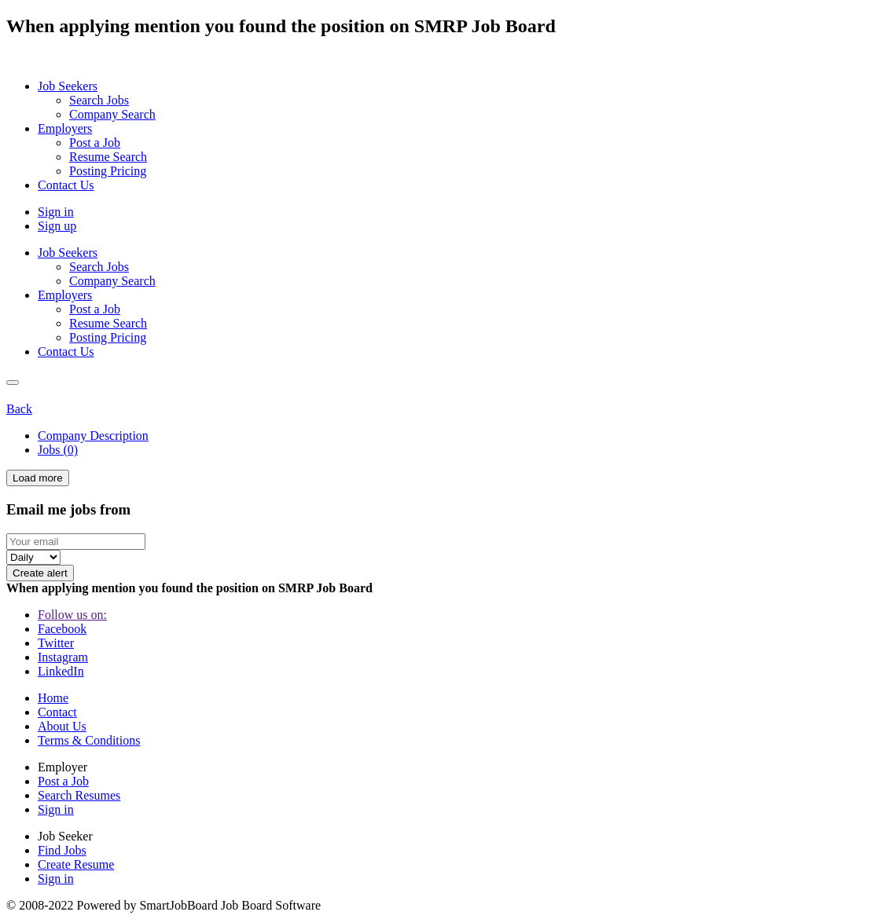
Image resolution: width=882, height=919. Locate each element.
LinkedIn (61, 671)
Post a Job (63, 781)
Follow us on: (72, 614)
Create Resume (76, 864)
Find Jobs (62, 850)
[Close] (12, 382)
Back (19, 409)
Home (53, 698)
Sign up (57, 225)
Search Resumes (79, 795)
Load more (38, 478)
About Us (62, 726)
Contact (57, 712)
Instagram (63, 657)
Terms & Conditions (89, 740)
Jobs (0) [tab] (58, 449)
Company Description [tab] (93, 435)
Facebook (62, 628)
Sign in (56, 211)
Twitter (56, 643)
